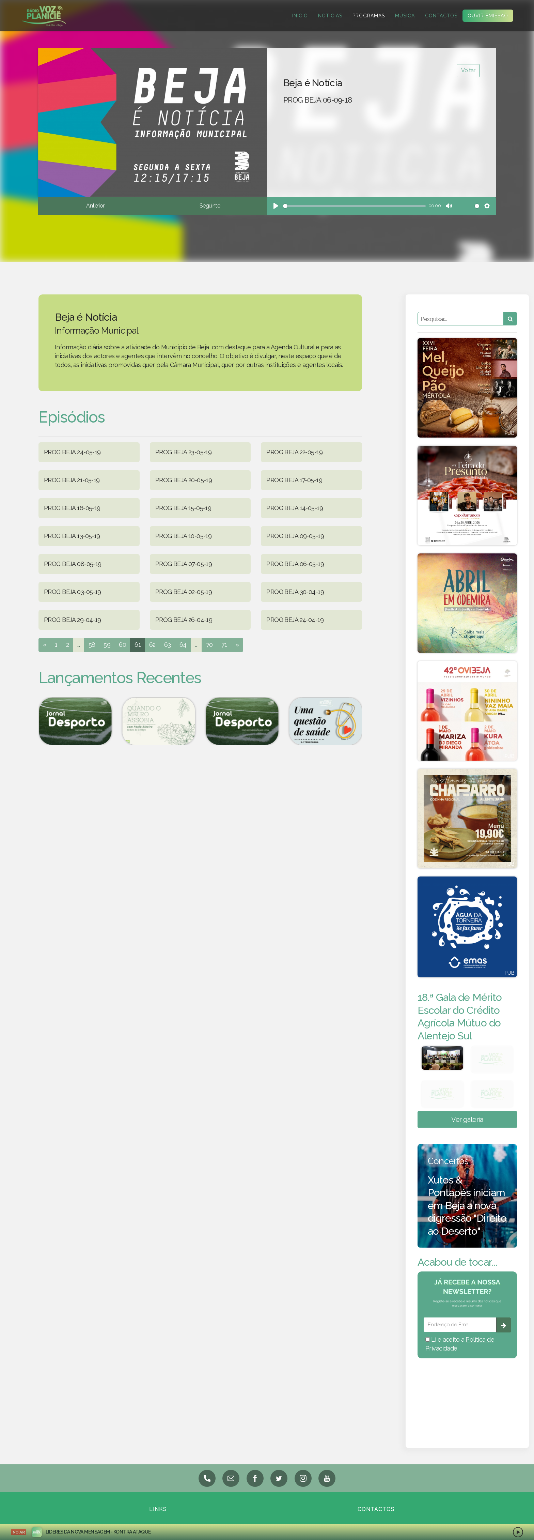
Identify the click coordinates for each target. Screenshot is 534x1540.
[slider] (354, 206)
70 (209, 644)
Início (299, 15)
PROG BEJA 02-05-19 (183, 591)
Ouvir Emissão (487, 15)
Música (404, 15)
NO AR (19, 1532)
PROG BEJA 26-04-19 (184, 619)
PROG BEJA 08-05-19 (72, 563)
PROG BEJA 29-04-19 (72, 619)
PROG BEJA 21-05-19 (72, 480)
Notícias (329, 15)
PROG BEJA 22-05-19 (294, 452)
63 (167, 644)
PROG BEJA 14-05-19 (294, 508)
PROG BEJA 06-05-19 (295, 563)
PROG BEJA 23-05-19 (183, 452)
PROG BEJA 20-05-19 (183, 480)
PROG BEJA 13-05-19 (72, 535)
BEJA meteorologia (467, 1394)
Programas (368, 15)
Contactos (440, 15)
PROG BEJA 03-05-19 (72, 591)
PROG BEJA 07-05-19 (183, 563)
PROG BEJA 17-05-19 (294, 480)
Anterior (95, 205)
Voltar (468, 70)
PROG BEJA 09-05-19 (295, 535)
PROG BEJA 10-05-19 (183, 535)
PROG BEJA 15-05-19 (183, 508)
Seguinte (210, 205)
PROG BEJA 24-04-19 (295, 619)
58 (92, 644)
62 (152, 644)
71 (224, 644)
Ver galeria (467, 1119)
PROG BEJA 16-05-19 (72, 508)
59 (107, 644)
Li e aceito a (459, 1344)
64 (183, 644)
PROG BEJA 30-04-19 (295, 591)
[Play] (275, 205)
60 (122, 644)
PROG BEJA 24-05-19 (72, 452)
